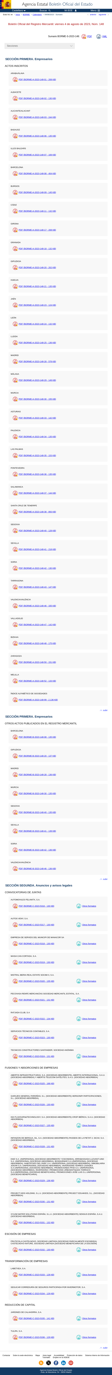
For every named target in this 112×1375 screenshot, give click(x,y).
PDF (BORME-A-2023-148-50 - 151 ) (37, 662)
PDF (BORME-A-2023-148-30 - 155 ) (37, 399)
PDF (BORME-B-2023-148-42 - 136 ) (37, 850)
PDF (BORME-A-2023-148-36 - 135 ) (37, 474)
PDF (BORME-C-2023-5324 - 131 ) (36, 1056)
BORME (26, 14)
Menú (95, 10)
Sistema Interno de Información (97, 1355)
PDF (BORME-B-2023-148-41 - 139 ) (37, 831)
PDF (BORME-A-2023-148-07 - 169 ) (37, 155)
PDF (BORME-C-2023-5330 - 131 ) (36, 1201)
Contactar (6, 1355)
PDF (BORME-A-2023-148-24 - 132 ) (37, 324)
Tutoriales (46, 1357)
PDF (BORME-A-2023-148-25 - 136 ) (37, 342)
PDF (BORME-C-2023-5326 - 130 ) (36, 1104)
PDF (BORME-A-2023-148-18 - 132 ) (37, 248)
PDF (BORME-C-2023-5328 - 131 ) (36, 1146)
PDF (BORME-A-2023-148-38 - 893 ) (37, 512)
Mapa (37, 1355)
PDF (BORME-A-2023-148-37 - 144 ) (37, 493)
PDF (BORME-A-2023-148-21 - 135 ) (37, 286)
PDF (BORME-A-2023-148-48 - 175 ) (37, 643)
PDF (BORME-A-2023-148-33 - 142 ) (37, 418)
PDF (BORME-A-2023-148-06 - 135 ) (37, 136)
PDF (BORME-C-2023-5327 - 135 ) (36, 1125)
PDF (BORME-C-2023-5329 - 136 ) (36, 1180)
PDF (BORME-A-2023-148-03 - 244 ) (37, 117)
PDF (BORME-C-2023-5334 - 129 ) (36, 1293)
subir (105, 710)
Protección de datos (74, 1355)
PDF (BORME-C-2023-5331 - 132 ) (36, 1222)
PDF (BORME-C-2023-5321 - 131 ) (36, 1000)
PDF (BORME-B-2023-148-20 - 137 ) (37, 756)
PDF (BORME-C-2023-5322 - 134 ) (36, 1019)
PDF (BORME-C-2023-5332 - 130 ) (36, 1250)
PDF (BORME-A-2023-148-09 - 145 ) (37, 192)
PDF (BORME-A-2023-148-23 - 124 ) (37, 305)
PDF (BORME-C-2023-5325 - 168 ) (36, 1083)
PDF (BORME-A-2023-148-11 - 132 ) (37, 211)
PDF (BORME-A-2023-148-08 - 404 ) (37, 173)
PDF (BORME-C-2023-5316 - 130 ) (36, 906)
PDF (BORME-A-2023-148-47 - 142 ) (37, 624)
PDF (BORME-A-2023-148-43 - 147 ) (37, 587)
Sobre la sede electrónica (23, 1355)
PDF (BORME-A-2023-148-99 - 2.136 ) (38, 700)
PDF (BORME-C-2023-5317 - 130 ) (36, 925)
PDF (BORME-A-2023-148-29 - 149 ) (37, 380)
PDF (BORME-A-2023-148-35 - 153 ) (37, 455)
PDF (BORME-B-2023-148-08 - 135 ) (37, 737)
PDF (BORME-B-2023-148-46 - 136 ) (37, 868)
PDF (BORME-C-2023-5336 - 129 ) (36, 1337)
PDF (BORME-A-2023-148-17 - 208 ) (37, 230)
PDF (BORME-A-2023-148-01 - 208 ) (37, 79)
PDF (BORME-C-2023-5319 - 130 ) (36, 962)
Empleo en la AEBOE (61, 1357)
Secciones (12, 46)
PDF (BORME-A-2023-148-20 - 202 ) (37, 267)
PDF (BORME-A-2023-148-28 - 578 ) (37, 361)
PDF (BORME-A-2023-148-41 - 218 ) (37, 549)
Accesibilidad (59, 1355)
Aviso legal (47, 1355)
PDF (89, 36)
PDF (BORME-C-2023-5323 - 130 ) (36, 1037)
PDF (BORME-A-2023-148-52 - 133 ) (37, 681)
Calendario (37, 14)
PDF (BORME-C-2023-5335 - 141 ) (36, 1318)
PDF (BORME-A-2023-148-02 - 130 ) (37, 98)
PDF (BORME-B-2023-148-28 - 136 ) (37, 774)
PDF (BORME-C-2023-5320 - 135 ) (36, 981)
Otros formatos (89, 906)
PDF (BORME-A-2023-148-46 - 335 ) (37, 606)
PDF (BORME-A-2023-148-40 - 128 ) (37, 530)
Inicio (18, 14)
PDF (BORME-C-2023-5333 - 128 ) (36, 1275)
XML (104, 36)
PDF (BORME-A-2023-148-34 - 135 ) (37, 436)
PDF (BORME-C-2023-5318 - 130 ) (36, 943)
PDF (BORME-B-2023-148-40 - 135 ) (37, 812)
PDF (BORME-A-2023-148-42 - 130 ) (37, 568)
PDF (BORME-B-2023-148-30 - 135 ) (37, 793)
